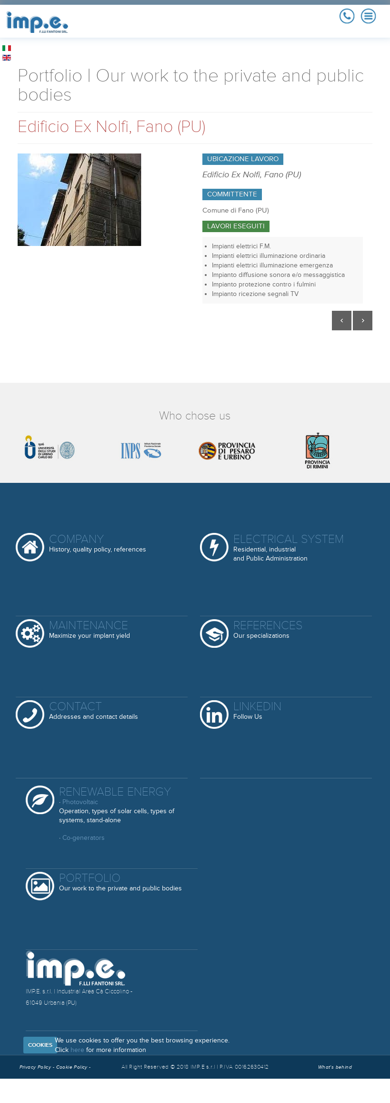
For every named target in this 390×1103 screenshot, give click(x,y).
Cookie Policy (73, 1067)
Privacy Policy (35, 1067)
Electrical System (288, 547)
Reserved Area (55, 1091)
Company (97, 543)
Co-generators (83, 838)
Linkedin (257, 711)
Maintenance (89, 630)
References (267, 630)
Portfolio (120, 882)
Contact (93, 711)
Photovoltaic (80, 802)
